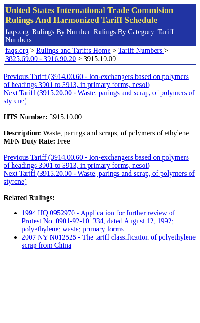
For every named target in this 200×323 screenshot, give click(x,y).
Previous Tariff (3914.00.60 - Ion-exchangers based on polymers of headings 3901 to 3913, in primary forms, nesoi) (96, 80)
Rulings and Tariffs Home (73, 50)
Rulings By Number (61, 31)
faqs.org (17, 31)
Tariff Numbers (141, 50)
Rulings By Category (124, 31)
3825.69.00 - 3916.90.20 (40, 58)
